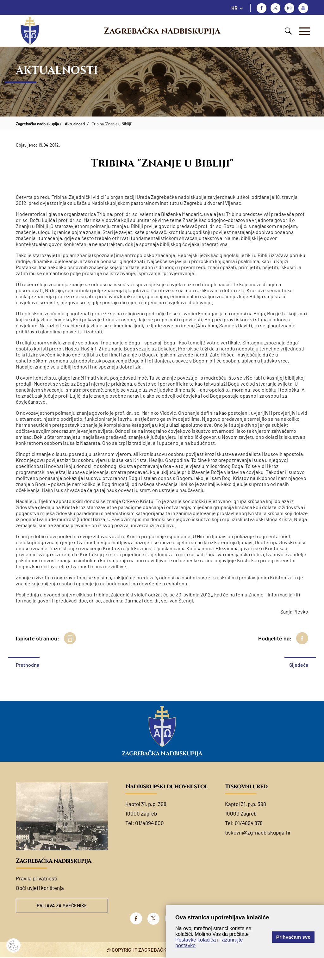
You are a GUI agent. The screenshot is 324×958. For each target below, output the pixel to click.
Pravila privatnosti (36, 878)
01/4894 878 (249, 823)
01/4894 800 (149, 823)
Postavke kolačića (195, 939)
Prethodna (27, 665)
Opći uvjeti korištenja (40, 888)
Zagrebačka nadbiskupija (162, 31)
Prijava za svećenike (62, 906)
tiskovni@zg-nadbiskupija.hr (258, 832)
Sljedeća (298, 665)
